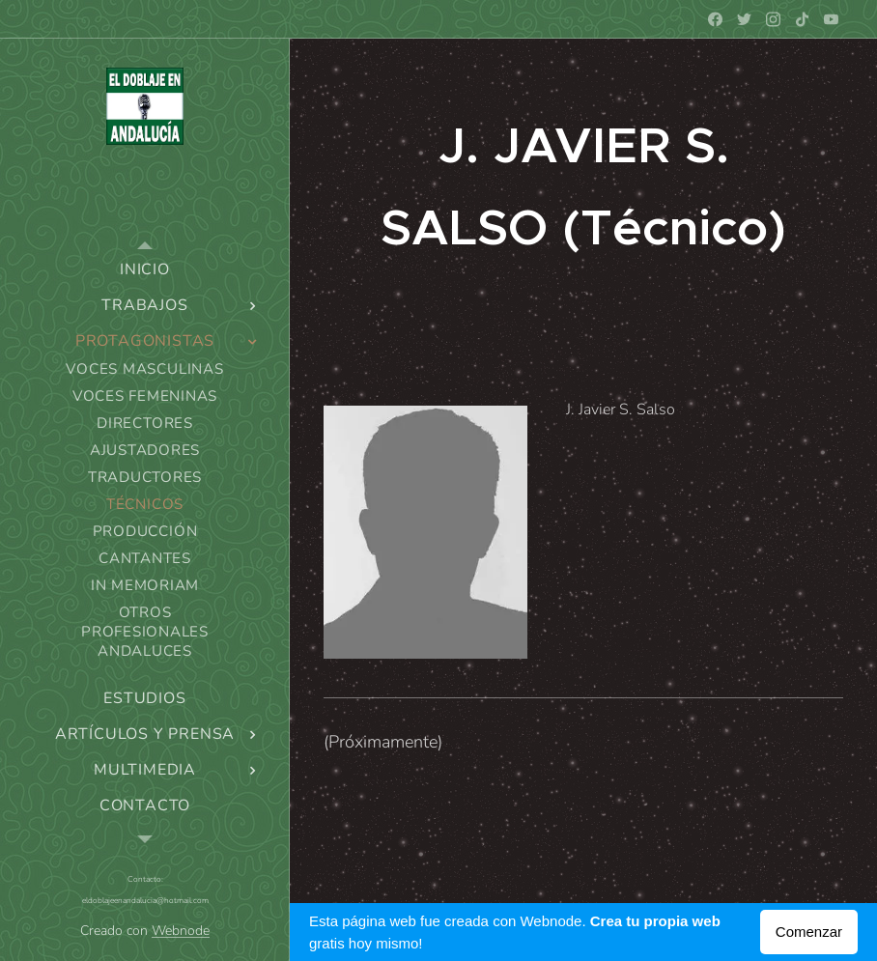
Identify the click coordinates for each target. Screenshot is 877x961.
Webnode (181, 930)
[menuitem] (145, 270)
